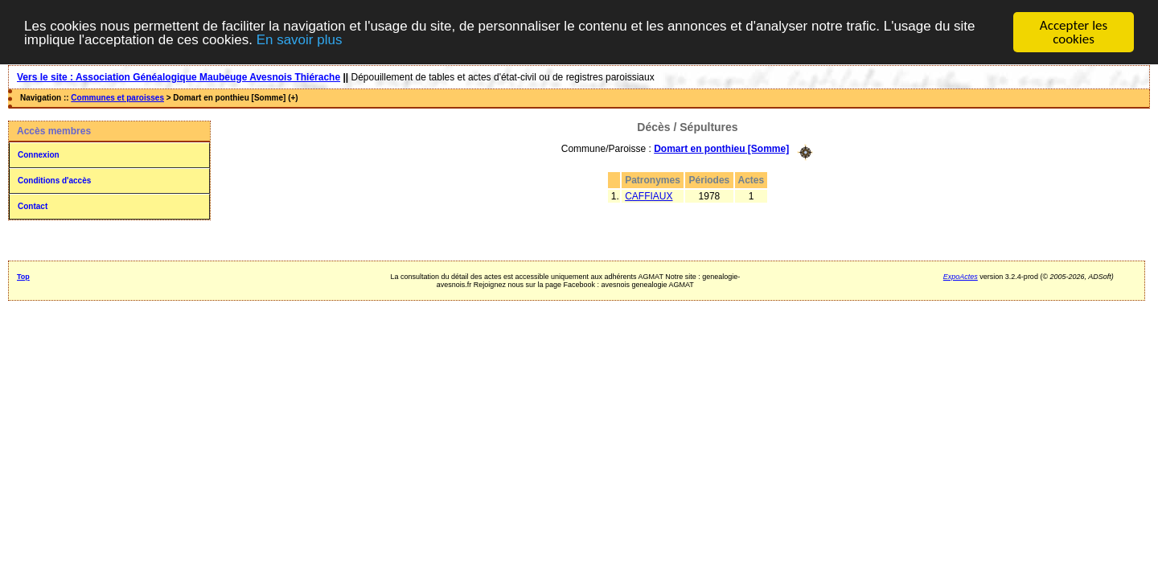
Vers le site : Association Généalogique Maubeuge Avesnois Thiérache (178, 77)
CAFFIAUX (648, 195)
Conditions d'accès (54, 180)
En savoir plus (300, 39)
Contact (32, 206)
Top (23, 277)
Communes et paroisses (117, 97)
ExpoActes (960, 277)
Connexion (39, 154)
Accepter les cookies (1073, 32)
